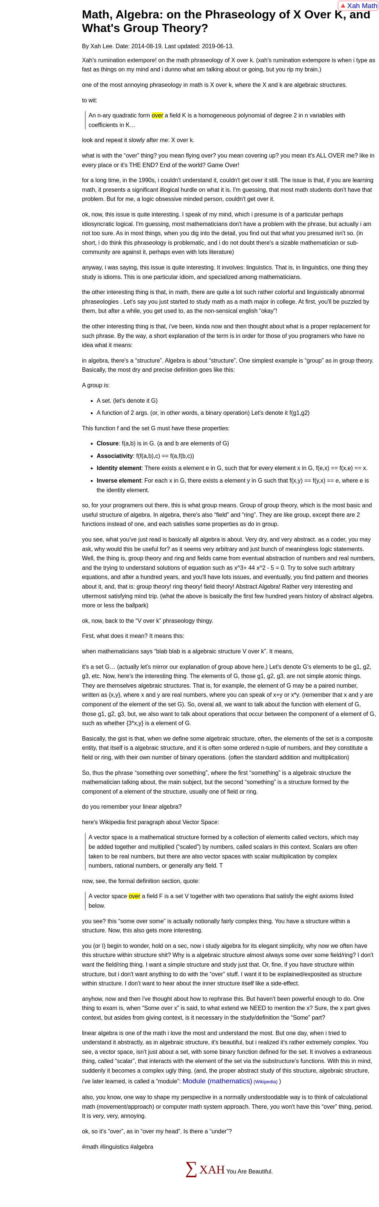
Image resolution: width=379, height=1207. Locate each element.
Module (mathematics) (217, 1081)
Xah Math (362, 6)
